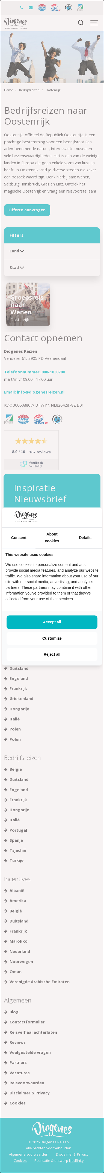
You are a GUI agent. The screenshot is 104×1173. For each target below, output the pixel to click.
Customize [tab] (52, 638)
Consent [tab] (18, 538)
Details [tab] (85, 538)
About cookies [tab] (52, 537)
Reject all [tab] (52, 654)
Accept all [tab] (52, 622)
